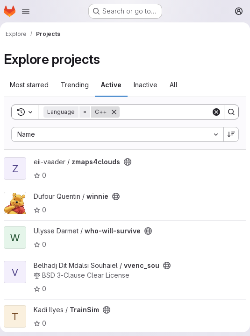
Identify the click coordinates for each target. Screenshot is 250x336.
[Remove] (114, 112)
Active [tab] (111, 85)
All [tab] (174, 85)
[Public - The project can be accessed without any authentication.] (127, 162)
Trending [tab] (75, 85)
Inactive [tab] (145, 85)
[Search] (177, 112)
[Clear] (216, 112)
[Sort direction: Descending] (231, 134)
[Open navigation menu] (25, 11)
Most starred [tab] (29, 85)
